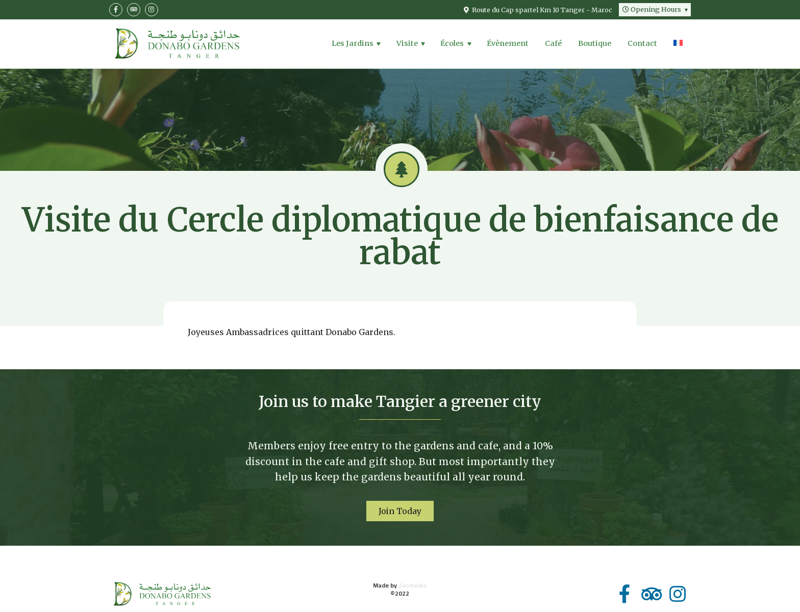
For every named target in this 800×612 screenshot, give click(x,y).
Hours (651, 9)
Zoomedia (412, 585)
